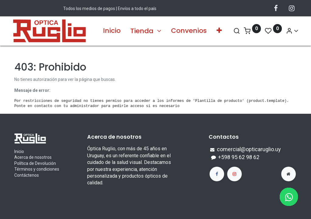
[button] (219, 31)
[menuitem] (111, 31)
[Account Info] (290, 31)
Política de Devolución (35, 163)
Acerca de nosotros (33, 157)
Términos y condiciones (36, 169)
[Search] (235, 31)
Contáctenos (26, 175)
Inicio (19, 151)
